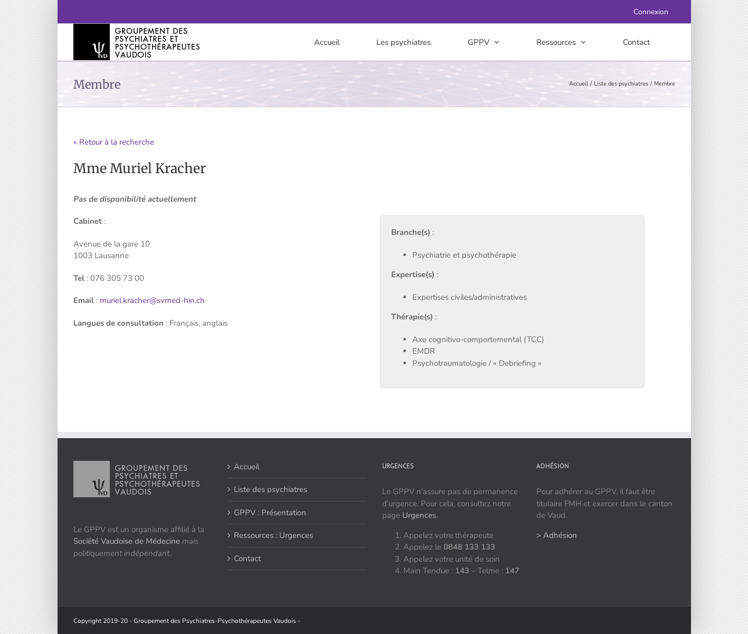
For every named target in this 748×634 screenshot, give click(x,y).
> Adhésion (556, 535)
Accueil (246, 466)
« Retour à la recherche (113, 142)
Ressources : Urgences (273, 535)
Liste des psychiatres (270, 489)
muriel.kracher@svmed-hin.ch (152, 300)
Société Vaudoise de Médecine (126, 541)
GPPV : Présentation (270, 512)
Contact (247, 558)
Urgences (419, 515)
